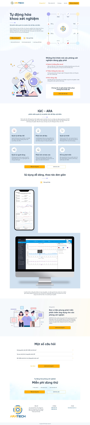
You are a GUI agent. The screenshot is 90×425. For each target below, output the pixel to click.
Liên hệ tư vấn (56, 166)
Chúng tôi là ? (42, 3)
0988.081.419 (54, 407)
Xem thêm (33, 366)
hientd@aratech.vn (72, 407)
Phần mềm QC (51, 3)
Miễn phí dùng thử (74, 3)
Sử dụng (59, 3)
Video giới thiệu (28, 38)
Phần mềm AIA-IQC (63, 93)
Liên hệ (65, 3)
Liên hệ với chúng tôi (59, 327)
